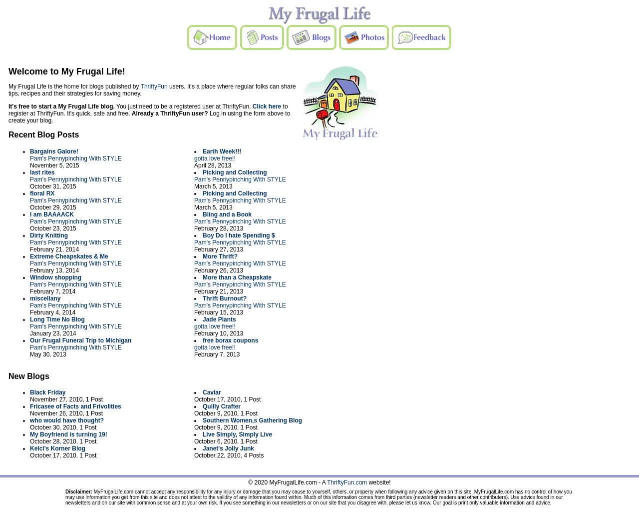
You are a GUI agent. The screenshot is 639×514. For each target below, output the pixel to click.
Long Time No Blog (57, 319)
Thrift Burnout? (225, 298)
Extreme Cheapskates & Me (69, 256)
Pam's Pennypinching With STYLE (76, 158)
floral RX (42, 193)
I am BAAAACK (52, 214)
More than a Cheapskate (237, 277)
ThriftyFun (154, 86)
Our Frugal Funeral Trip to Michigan (80, 340)
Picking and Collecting (235, 172)
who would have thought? (67, 420)
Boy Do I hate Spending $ (239, 235)
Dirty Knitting (49, 235)
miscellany (45, 298)
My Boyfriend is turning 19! (68, 434)
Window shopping (55, 277)
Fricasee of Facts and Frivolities (75, 406)
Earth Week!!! (222, 151)
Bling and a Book (227, 214)
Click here (267, 106)
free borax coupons (230, 340)
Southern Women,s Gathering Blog (252, 420)
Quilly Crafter (222, 406)
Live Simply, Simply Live (237, 434)
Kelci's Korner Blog (57, 448)
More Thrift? (220, 256)
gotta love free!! (215, 158)
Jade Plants (219, 319)
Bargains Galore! (54, 151)
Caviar (212, 392)
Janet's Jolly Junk (228, 448)
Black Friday (47, 392)
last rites (42, 172)
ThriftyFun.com (347, 482)
